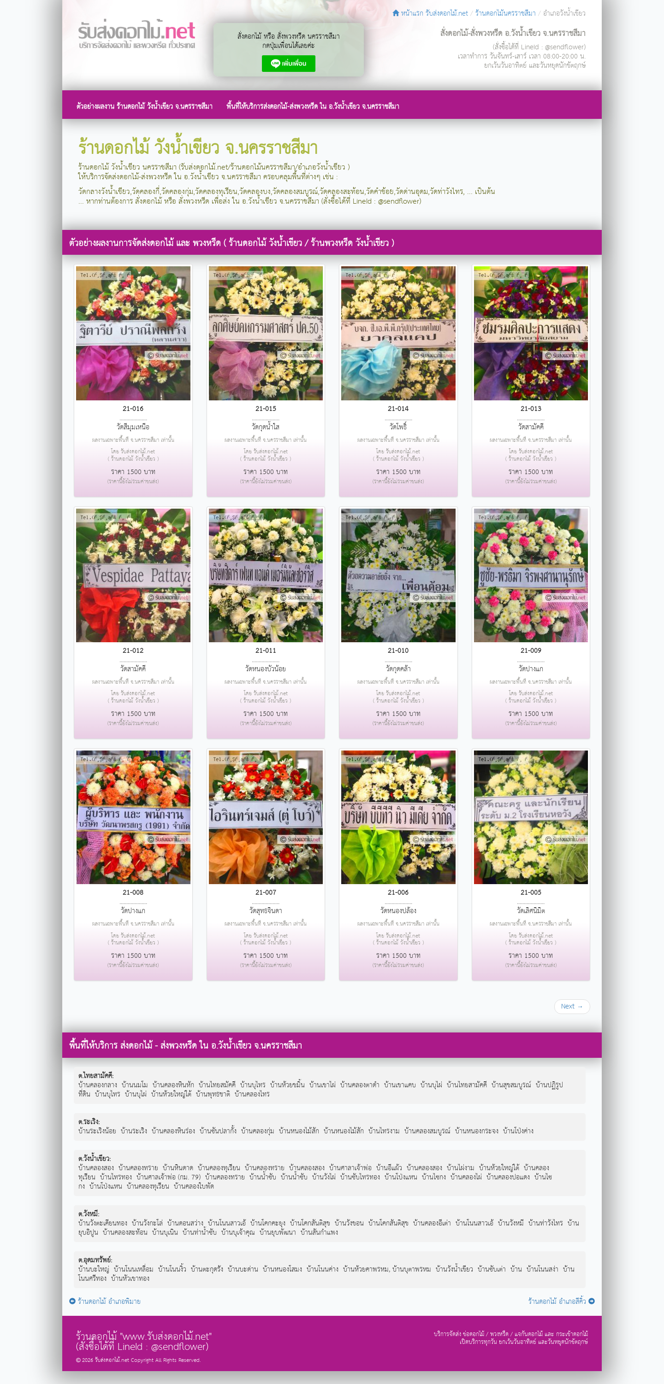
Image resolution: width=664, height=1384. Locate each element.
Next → (572, 1006)
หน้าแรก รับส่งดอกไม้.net (430, 13)
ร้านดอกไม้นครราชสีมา (505, 13)
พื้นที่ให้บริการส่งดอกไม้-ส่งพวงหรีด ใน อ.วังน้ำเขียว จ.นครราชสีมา (312, 106)
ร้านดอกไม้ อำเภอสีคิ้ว (561, 1302)
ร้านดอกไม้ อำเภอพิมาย (105, 1302)
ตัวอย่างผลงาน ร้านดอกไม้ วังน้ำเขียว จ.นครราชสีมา (145, 106)
